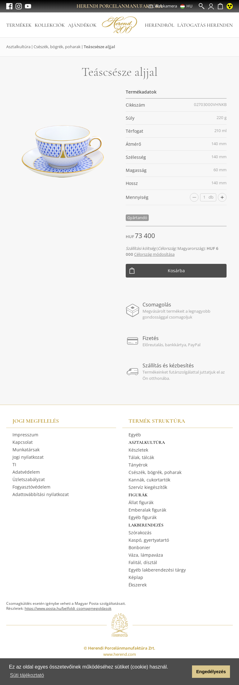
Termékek (18, 25)
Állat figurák (141, 502)
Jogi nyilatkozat (28, 457)
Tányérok (138, 465)
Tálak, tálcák (141, 457)
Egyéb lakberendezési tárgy (157, 570)
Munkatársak (26, 450)
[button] (185, 671)
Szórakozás (140, 533)
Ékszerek (138, 585)
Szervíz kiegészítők (148, 487)
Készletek (138, 450)
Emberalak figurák (147, 510)
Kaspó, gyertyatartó (149, 540)
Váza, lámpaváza (146, 555)
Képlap (136, 577)
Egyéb (135, 435)
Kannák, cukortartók (149, 480)
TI (14, 464)
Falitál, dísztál (143, 562)
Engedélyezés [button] (211, 671)
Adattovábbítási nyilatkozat (40, 494)
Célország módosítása (154, 254)
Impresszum (25, 435)
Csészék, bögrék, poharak (57, 46)
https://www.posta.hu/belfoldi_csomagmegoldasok (68, 608)
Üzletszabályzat (28, 479)
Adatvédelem (26, 472)
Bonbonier (139, 547)
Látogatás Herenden (205, 25)
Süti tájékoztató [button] (27, 675)
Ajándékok (82, 25)
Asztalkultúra (18, 46)
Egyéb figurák (143, 517)
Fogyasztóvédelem (31, 487)
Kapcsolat (22, 442)
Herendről (159, 25)
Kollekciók (50, 25)
